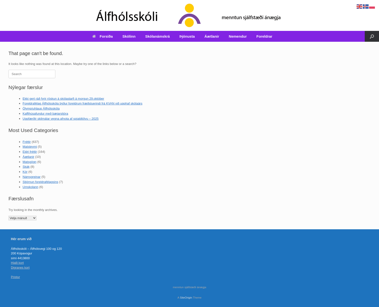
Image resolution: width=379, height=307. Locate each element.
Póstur (15, 277)
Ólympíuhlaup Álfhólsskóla (41, 108)
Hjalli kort (17, 263)
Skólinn (129, 36)
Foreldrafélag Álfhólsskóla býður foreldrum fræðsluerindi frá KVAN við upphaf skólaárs (82, 103)
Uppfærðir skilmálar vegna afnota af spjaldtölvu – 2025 (61, 118)
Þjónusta (187, 36)
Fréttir (27, 142)
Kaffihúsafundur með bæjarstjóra (45, 113)
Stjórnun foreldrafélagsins (40, 182)
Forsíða (102, 36)
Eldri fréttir (30, 152)
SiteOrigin (186, 297)
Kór (25, 172)
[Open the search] (372, 36)
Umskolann (30, 187)
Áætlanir (211, 36)
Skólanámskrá (157, 36)
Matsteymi (30, 146)
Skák (26, 166)
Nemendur (238, 36)
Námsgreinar (32, 177)
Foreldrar (264, 36)
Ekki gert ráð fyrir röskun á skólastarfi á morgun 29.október (63, 98)
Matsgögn (29, 162)
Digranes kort (20, 267)
